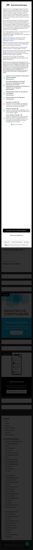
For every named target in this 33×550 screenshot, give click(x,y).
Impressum (26, 223)
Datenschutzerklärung (17, 223)
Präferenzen (7, 223)
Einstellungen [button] (25, 25)
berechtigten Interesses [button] (8, 22)
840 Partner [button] (12, 19)
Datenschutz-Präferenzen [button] (16, 217)
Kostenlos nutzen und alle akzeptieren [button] (16, 212)
